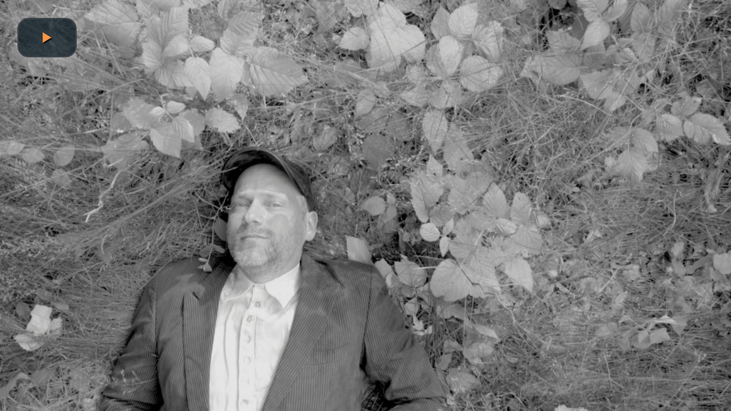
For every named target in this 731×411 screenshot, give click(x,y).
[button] (47, 37)
